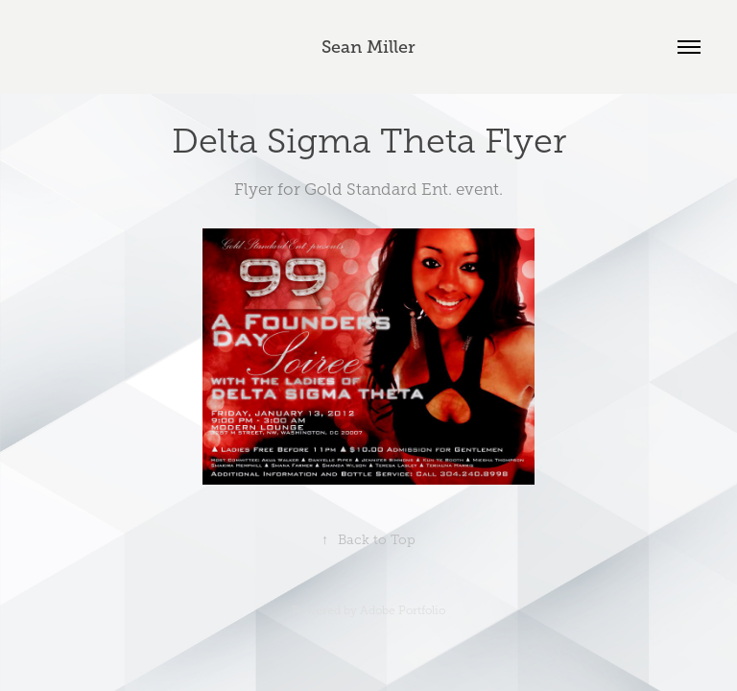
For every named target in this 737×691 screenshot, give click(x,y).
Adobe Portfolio (402, 610)
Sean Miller (368, 47)
